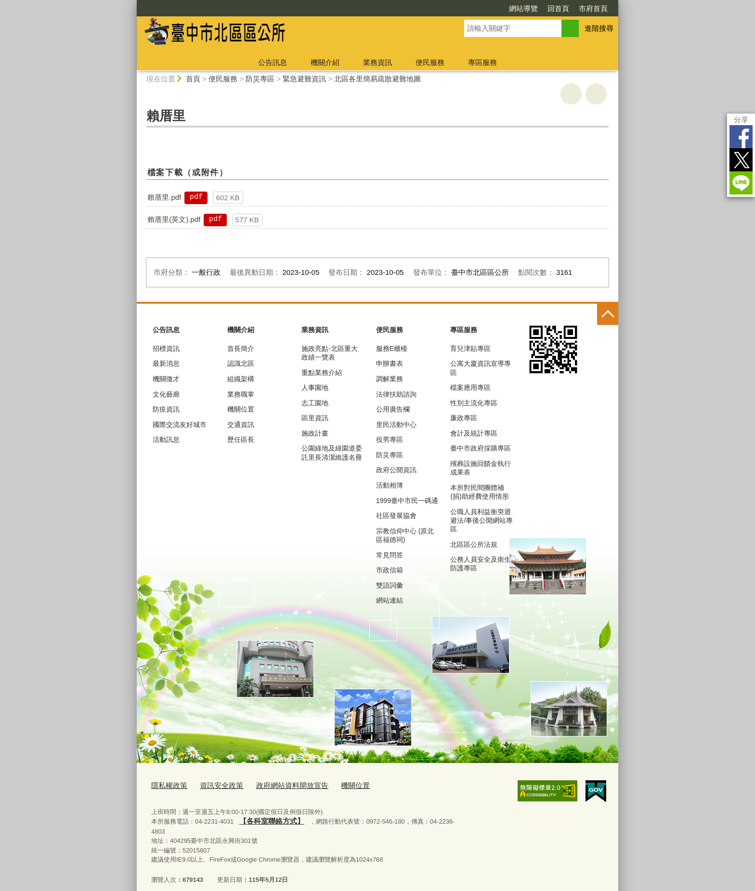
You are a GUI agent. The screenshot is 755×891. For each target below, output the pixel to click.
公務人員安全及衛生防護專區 (480, 563)
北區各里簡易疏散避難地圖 (377, 79)
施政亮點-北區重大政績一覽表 (329, 353)
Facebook (741, 136)
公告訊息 (272, 62)
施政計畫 (314, 433)
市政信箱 (389, 570)
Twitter (741, 159)
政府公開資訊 (396, 470)
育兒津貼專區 (470, 348)
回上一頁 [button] (596, 93)
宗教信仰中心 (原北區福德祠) (405, 535)
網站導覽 (523, 8)
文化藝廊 (166, 394)
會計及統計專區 (473, 433)
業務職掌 (240, 394)
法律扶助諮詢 (396, 394)
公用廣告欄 (393, 409)
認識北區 (240, 363)
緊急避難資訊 (304, 79)
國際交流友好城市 (180, 424)
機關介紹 (325, 62)
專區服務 (482, 62)
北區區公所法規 (473, 544)
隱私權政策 (166, 784)
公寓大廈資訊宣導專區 (480, 368)
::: (133, 4)
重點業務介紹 (321, 372)
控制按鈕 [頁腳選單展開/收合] (607, 314)
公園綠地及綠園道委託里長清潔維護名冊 (331, 452)
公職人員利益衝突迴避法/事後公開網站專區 (481, 520)
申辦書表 (389, 363)
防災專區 (260, 79)
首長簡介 (240, 348)
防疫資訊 (166, 409)
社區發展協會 (396, 515)
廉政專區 (463, 418)
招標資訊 (166, 348)
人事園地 (314, 387)
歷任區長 (240, 439)
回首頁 (558, 8)
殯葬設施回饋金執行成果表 (480, 468)
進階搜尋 (599, 28)
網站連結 (389, 600)
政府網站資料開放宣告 (277, 784)
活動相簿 (389, 485)
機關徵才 (166, 379)
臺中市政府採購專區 (480, 448)
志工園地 (314, 403)
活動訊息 (166, 439)
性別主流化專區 (473, 403)
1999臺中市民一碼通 (407, 500)
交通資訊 (240, 424)
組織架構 (240, 379)
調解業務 (389, 379)
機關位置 (240, 409)
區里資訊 (314, 418)
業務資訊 (377, 62)
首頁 (193, 79)
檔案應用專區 (470, 387)
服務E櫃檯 (391, 348)
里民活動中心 (396, 424)
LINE (741, 182)
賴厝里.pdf (164, 197)
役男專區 (389, 439)
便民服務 (430, 62)
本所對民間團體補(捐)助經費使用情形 (479, 492)
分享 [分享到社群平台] (741, 119)
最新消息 (166, 363)
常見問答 (389, 555)
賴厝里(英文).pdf (173, 219)
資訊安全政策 (214, 784)
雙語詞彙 (389, 585)
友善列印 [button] (571, 93)
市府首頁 (593, 8)
